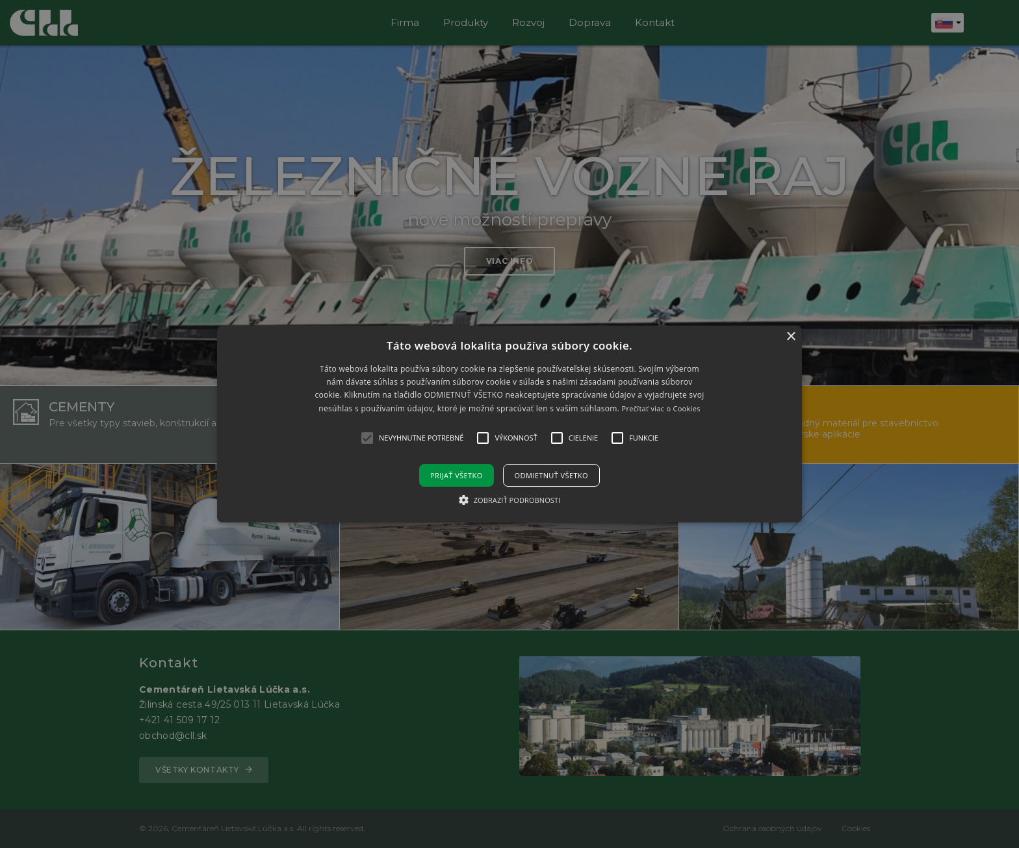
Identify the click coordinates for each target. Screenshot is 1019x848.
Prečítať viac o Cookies (661, 408)
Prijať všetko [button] (456, 475)
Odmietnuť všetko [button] (551, 475)
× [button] (790, 337)
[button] (509, 424)
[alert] (509, 424)
